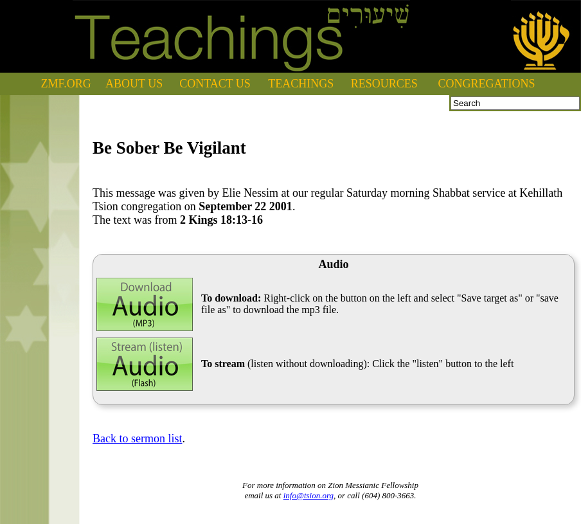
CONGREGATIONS (486, 83)
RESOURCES (384, 83)
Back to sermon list (137, 438)
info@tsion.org (308, 495)
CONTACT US (215, 83)
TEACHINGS (301, 83)
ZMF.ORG (66, 83)
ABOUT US (134, 83)
